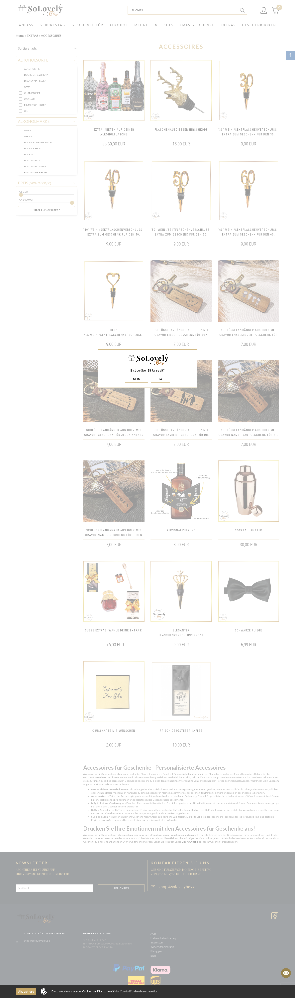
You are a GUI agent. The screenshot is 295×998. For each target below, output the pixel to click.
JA (160, 379)
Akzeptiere (26, 991)
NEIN (136, 379)
